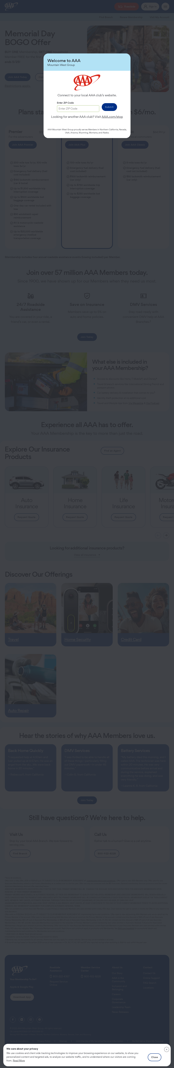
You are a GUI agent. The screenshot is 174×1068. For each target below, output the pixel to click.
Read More (19, 1060)
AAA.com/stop (112, 117)
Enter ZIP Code (65, 102)
